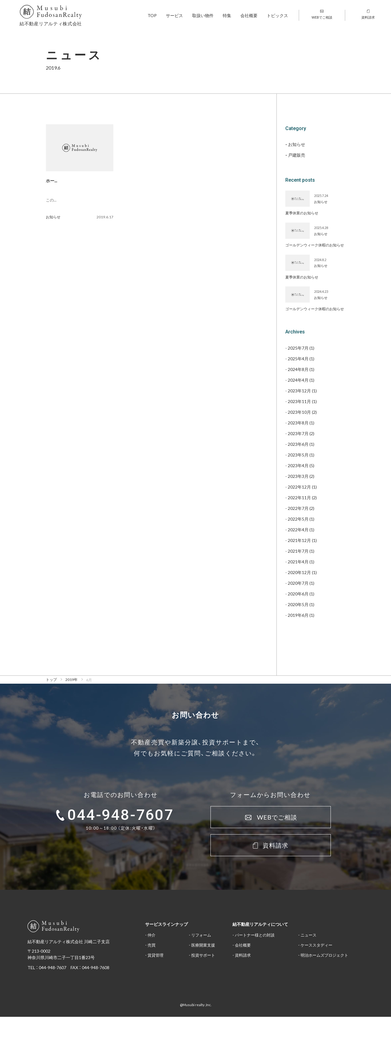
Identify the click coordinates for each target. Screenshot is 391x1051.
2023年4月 (298, 465)
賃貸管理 (155, 955)
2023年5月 (298, 455)
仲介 (151, 935)
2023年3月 (298, 476)
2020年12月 (299, 572)
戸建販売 (296, 155)
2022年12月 (299, 487)
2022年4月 (298, 529)
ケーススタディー (316, 945)
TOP (152, 15)
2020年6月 (298, 594)
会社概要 (249, 15)
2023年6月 (298, 444)
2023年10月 (299, 412)
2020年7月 (298, 583)
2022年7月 (298, 508)
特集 (227, 15)
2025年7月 (298, 348)
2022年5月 (298, 519)
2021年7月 (298, 551)
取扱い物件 (203, 15)
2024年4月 (298, 380)
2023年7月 (298, 433)
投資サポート (203, 955)
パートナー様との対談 (255, 935)
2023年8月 (298, 423)
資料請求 (368, 14)
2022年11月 (299, 497)
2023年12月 (299, 390)
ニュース (308, 935)
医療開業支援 (203, 945)
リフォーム (201, 935)
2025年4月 (298, 358)
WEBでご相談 (322, 14)
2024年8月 (298, 369)
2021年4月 (298, 561)
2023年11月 (299, 401)
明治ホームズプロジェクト (324, 955)
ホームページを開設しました (73, 180)
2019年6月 (298, 615)
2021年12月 (299, 540)
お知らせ (53, 217)
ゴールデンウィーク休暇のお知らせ (314, 245)
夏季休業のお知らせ (301, 213)
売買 (151, 945)
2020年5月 (298, 604)
